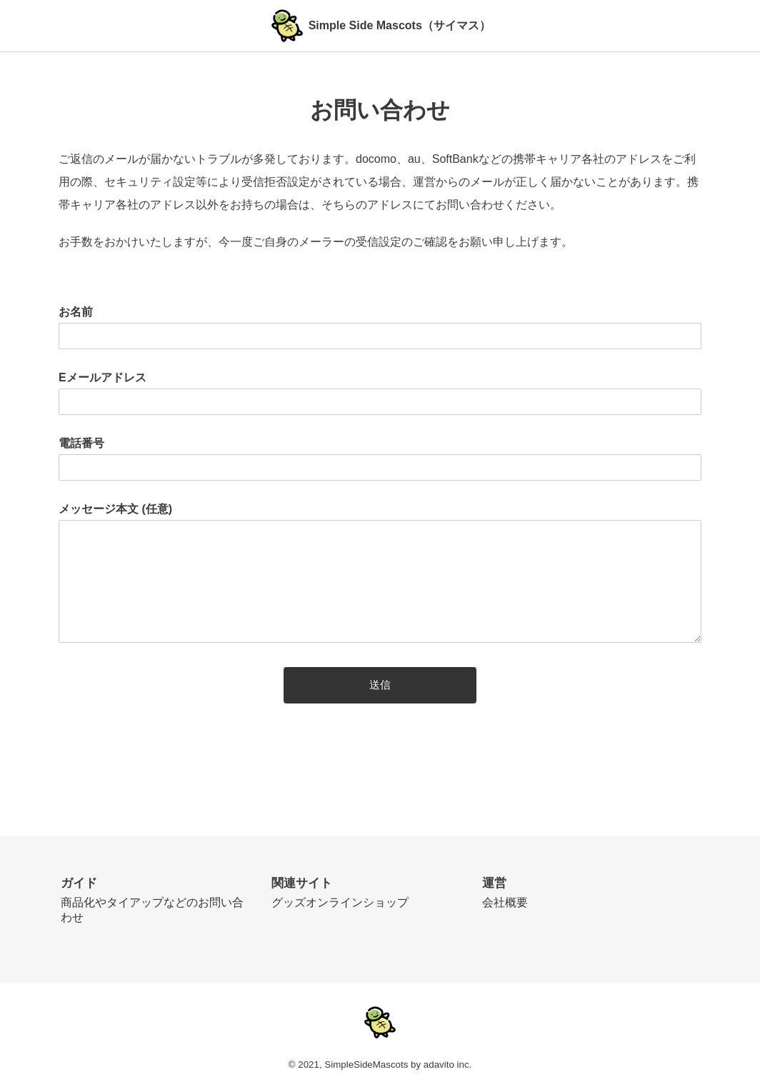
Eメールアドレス (102, 377)
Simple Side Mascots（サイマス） (400, 25)
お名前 (76, 312)
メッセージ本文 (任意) (115, 509)
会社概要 (505, 902)
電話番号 (81, 443)
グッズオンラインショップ (340, 902)
